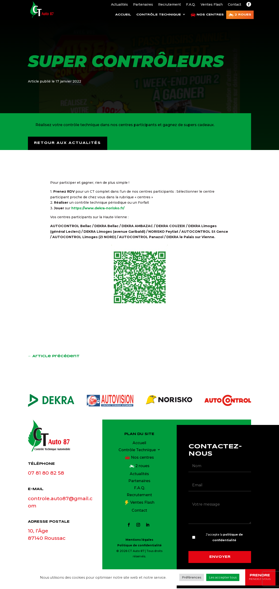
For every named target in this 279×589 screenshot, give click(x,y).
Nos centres (210, 14)
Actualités (119, 5)
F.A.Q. (190, 5)
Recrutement (169, 5)
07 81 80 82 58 (46, 473)
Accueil (123, 14)
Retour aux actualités (68, 143)
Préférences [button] (191, 577)
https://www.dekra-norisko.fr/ (97, 209)
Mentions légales (139, 540)
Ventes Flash (212, 5)
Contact (234, 5)
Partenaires (143, 5)
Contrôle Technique (158, 14)
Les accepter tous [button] (223, 577)
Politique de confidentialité (139, 546)
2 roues (243, 14)
